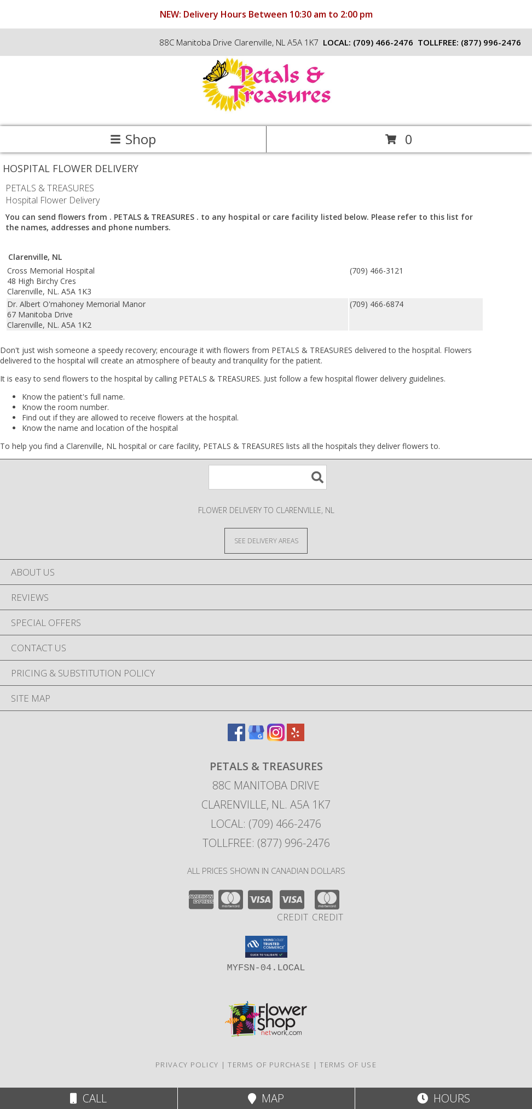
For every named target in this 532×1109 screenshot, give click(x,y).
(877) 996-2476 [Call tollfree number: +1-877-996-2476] (491, 42)
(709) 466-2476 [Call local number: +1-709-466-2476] (383, 42)
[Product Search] (268, 477)
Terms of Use (348, 1065)
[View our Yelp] (295, 737)
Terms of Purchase (269, 1065)
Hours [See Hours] (443, 1098)
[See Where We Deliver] (266, 540)
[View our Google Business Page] (256, 737)
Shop (133, 139)
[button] (266, 947)
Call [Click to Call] (88, 1098)
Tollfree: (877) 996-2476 (266, 842)
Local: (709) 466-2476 (266, 823)
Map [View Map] (266, 1098)
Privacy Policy (186, 1065)
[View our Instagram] (276, 737)
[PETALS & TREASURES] (266, 110)
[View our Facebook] (236, 737)
